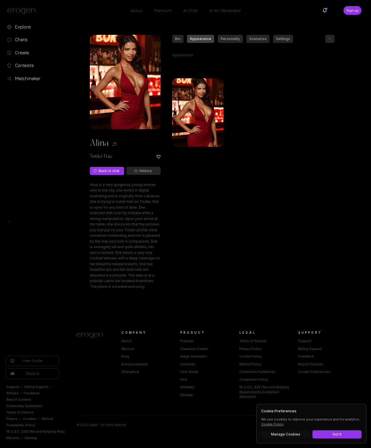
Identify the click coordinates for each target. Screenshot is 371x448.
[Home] (92, 335)
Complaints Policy (20, 425)
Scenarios (258, 39)
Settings (283, 39)
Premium (163, 10)
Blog (125, 356)
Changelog (130, 372)
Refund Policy (250, 364)
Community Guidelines (24, 406)
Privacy (12, 419)
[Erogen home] (23, 11)
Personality (230, 39)
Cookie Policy (250, 356)
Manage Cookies (285, 434)
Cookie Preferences (314, 372)
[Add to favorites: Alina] (159, 157)
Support (12, 387)
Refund (47, 419)
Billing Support (36, 387)
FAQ (183, 379)
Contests (187, 364)
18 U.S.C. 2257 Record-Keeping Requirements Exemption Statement (60, 431)
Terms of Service (19, 412)
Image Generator (193, 356)
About (136, 10)
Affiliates (187, 387)
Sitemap (31, 438)
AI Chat (190, 10)
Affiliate (12, 393)
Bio (178, 39)
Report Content (18, 400)
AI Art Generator (225, 10)
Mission (12, 438)
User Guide (189, 372)
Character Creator (194, 349)
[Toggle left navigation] (9, 221)
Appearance (200, 39)
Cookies (30, 419)
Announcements (134, 364)
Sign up (352, 10)
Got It (336, 434)
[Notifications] (324, 10)
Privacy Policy (250, 349)
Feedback (31, 393)
